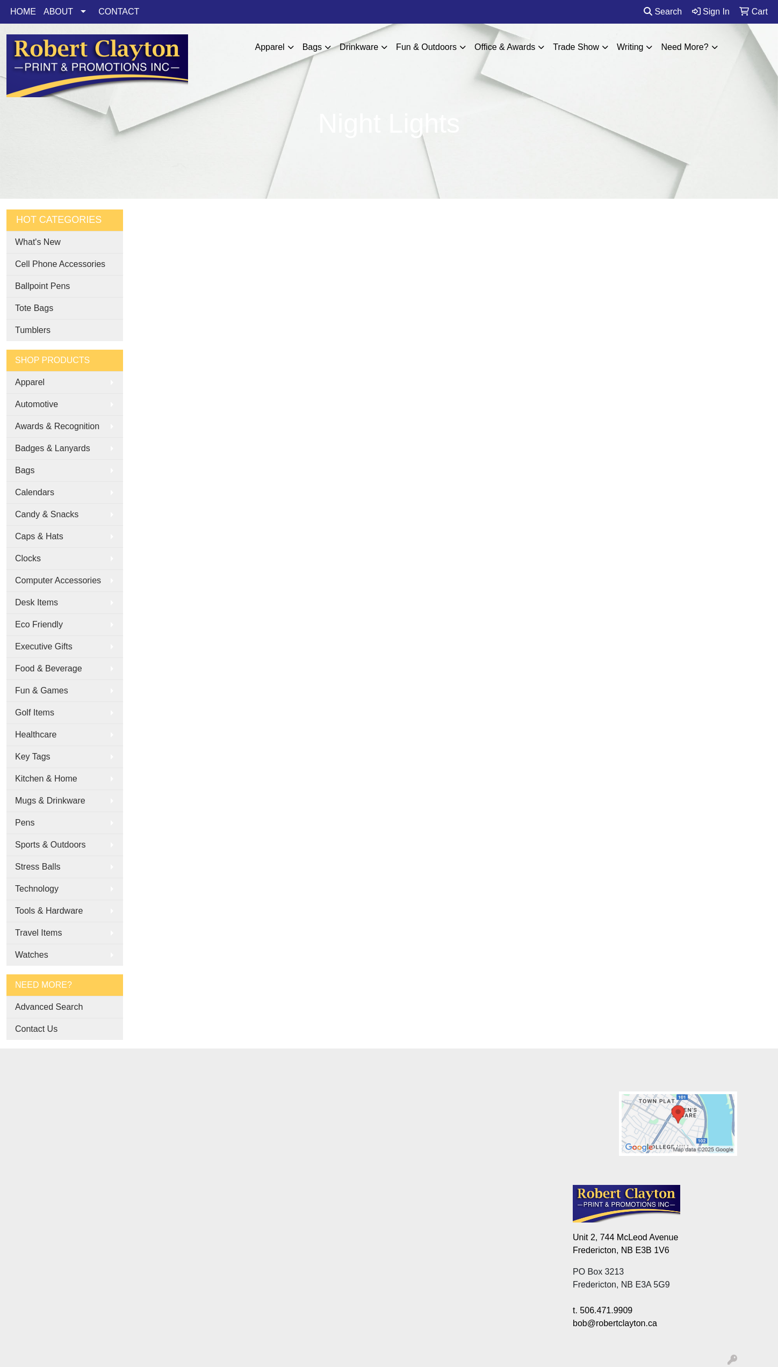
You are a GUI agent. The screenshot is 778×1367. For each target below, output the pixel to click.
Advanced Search (49, 1006)
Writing (630, 47)
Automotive (36, 404)
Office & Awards (504, 47)
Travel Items (38, 932)
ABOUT (58, 11)
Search (663, 11)
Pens (24, 822)
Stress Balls (37, 866)
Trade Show (576, 47)
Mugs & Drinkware (50, 800)
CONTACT (118, 11)
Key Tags (33, 756)
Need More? (684, 47)
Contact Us (36, 1028)
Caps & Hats (39, 536)
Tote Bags (34, 308)
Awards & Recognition (57, 426)
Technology (37, 888)
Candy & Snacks (46, 514)
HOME (23, 11)
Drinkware (359, 47)
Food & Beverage (48, 668)
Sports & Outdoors (50, 844)
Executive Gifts (44, 646)
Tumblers (33, 330)
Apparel (269, 47)
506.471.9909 (606, 1310)
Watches (31, 954)
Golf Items (34, 712)
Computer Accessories (58, 580)
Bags (312, 47)
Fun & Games (41, 690)
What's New (38, 242)
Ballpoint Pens (42, 286)
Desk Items (36, 602)
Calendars (34, 492)
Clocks (28, 558)
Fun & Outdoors (426, 47)
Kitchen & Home (46, 778)
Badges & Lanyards (52, 448)
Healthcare (35, 734)
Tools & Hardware (49, 910)
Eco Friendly (39, 624)
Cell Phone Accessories (60, 264)
